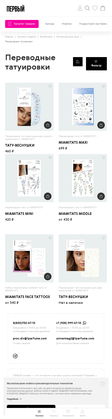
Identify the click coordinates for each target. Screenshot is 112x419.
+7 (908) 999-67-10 (68, 323)
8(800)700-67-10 (24, 323)
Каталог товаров (21, 24)
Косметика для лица (69, 37)
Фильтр (96, 63)
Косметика (47, 37)
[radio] (29, 107)
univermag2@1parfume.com (75, 338)
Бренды (49, 24)
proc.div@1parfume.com (30, 338)
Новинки (67, 24)
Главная (10, 37)
